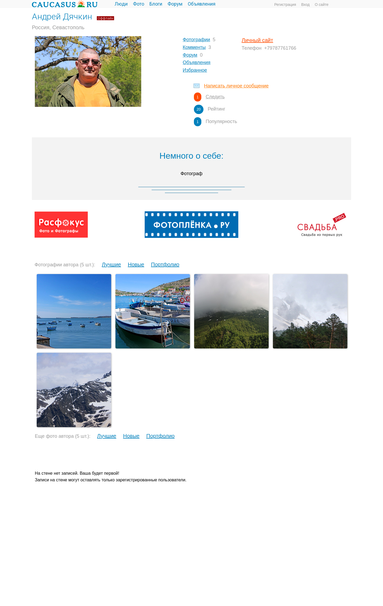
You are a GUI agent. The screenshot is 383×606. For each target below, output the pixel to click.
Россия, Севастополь (58, 27)
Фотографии (196, 39)
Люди (121, 4)
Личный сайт (257, 40)
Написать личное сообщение (236, 86)
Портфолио (165, 264)
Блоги (155, 4)
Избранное (195, 70)
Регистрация (285, 4)
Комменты (194, 47)
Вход (305, 4)
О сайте (321, 4)
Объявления (201, 4)
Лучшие (111, 264)
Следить (215, 96)
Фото (138, 4)
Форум (175, 4)
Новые (136, 264)
